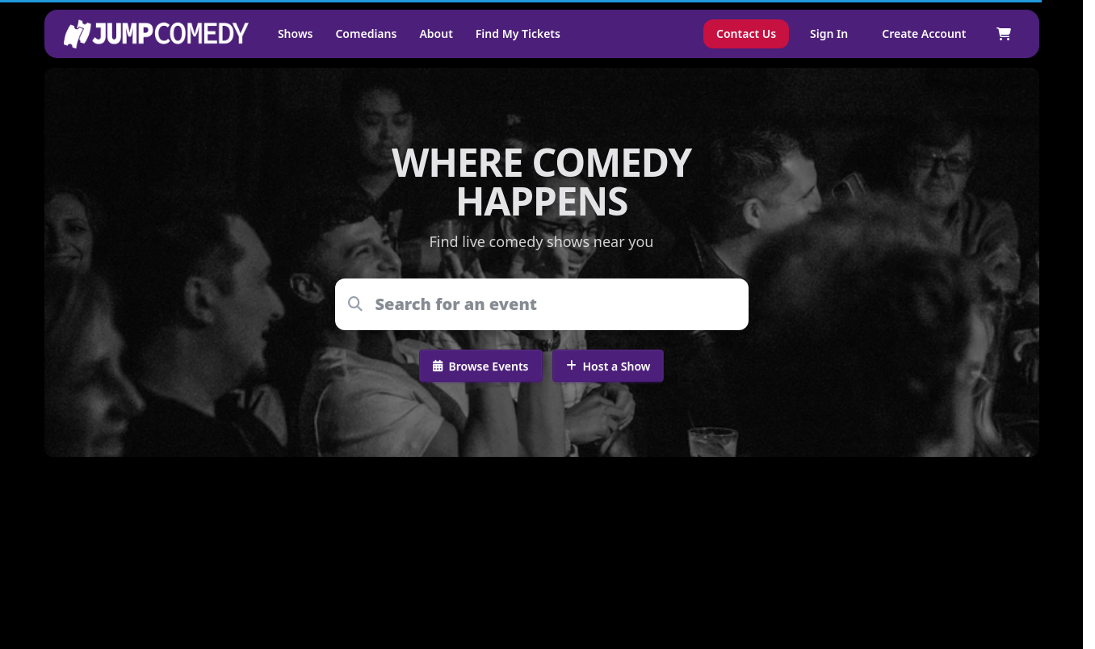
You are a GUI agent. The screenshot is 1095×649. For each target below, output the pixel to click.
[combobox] (552, 304)
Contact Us (746, 33)
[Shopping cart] (1003, 33)
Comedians (365, 33)
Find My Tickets (518, 33)
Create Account (924, 33)
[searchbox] (552, 304)
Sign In (829, 33)
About (435, 33)
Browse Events (481, 366)
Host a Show (608, 366)
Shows (295, 33)
